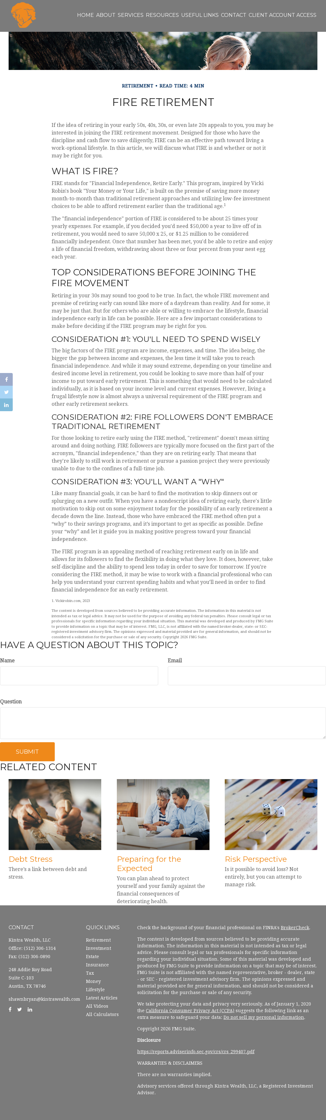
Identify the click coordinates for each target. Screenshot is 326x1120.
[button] (189, 15)
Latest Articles (101, 997)
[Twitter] (6, 392)
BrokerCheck (295, 927)
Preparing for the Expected (149, 863)
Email (175, 661)
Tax (90, 973)
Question (11, 702)
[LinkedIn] (6, 404)
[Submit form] (27, 751)
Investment (98, 948)
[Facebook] (6, 379)
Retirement (98, 940)
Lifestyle (95, 989)
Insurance (97, 964)
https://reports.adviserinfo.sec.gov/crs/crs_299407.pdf (195, 1051)
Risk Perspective (256, 859)
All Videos (97, 1006)
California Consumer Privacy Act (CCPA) (190, 1010)
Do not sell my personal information (263, 1017)
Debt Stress (31, 859)
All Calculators (102, 1014)
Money (93, 981)
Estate (92, 956)
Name (7, 661)
